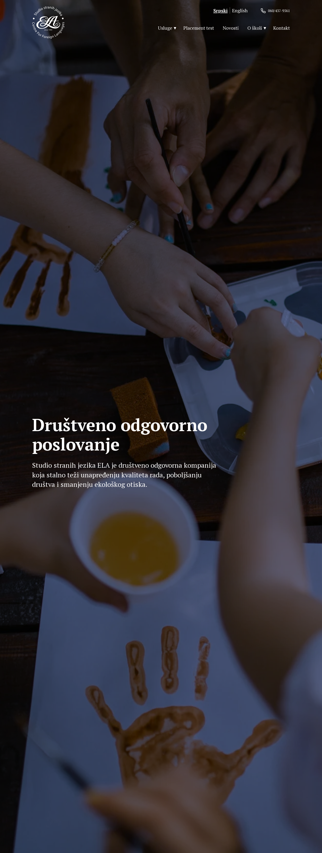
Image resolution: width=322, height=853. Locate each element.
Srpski (220, 10)
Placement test (198, 28)
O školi (254, 28)
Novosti (231, 28)
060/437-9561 (279, 10)
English (240, 10)
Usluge (165, 28)
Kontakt (281, 28)
